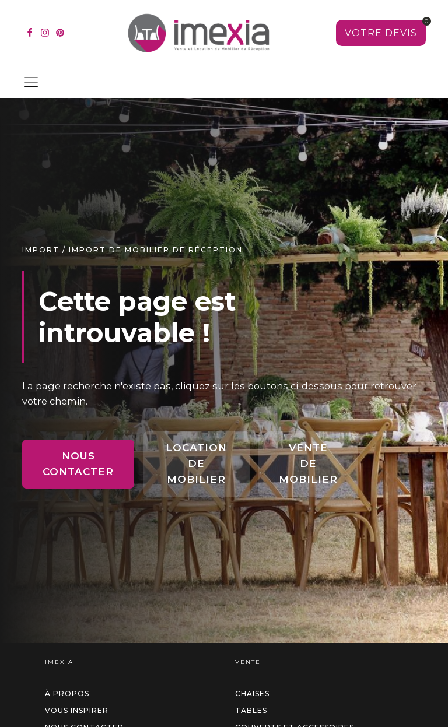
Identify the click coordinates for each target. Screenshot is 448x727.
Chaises (252, 693)
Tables (251, 710)
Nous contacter (78, 463)
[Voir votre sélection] (381, 33)
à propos (67, 693)
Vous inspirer (76, 710)
